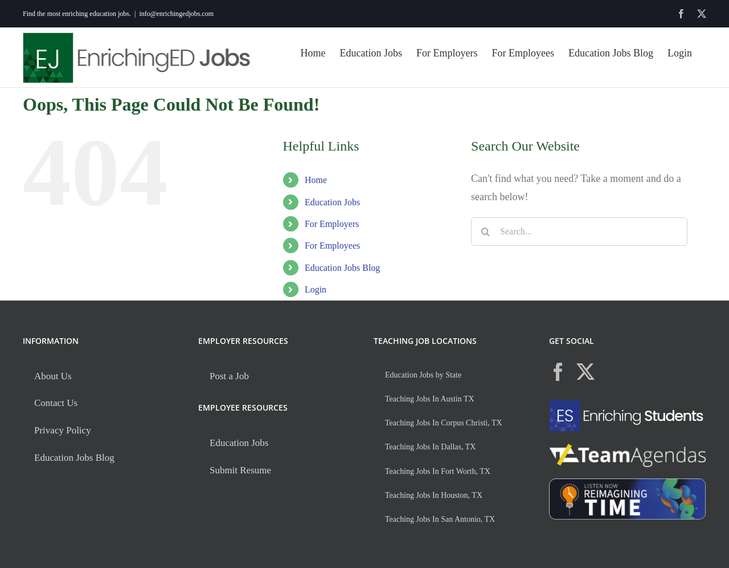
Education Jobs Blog (342, 268)
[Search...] (579, 231)
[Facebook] (558, 372)
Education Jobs (332, 202)
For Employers (332, 224)
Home (316, 180)
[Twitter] (585, 372)
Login (315, 289)
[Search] (485, 231)
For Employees (332, 245)
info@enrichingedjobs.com (176, 14)
